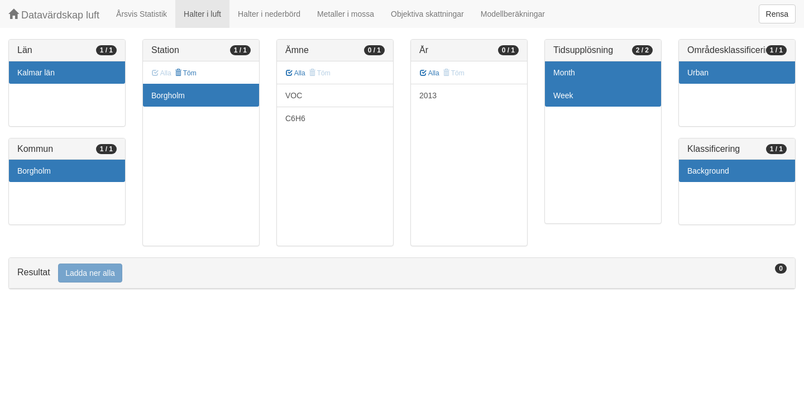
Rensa (777, 13)
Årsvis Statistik (141, 13)
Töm (186, 73)
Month (564, 72)
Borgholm (34, 170)
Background (708, 170)
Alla (295, 73)
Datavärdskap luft (53, 15)
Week (563, 95)
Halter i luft (202, 13)
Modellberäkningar (513, 13)
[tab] (402, 273)
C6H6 (295, 118)
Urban (698, 72)
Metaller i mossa (345, 13)
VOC (293, 95)
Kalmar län (36, 72)
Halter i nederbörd (269, 13)
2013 (428, 95)
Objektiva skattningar (427, 13)
